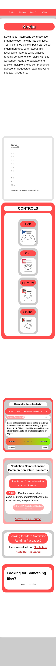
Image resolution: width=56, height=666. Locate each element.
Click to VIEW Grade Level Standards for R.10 (28, 507)
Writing (44, 12)
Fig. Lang (22, 12)
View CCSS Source (28, 519)
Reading (12, 12)
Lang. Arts (34, 12)
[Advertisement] (28, 106)
